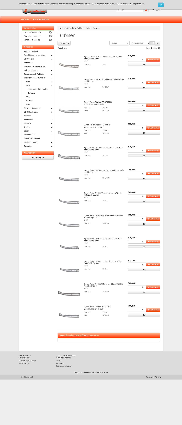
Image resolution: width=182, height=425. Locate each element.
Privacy (58, 360)
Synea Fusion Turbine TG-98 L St (97, 125)
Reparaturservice (41, 19)
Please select (38, 157)
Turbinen (31, 93)
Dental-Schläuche (39, 142)
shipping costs (103, 372)
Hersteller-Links (24, 358)
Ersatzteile (39, 146)
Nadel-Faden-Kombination (39, 55)
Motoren (39, 116)
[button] (152, 43)
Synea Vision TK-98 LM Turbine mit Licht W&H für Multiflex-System (103, 285)
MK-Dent (29, 101)
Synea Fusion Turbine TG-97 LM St (98, 102)
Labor (39, 131)
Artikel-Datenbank (31, 51)
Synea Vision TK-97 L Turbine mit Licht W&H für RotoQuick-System (103, 239)
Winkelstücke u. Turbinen (74, 28)
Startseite (25, 19)
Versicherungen (24, 363)
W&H (88, 28)
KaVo (40, 82)
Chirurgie (39, 123)
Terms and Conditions (63, 358)
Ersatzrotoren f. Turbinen (39, 74)
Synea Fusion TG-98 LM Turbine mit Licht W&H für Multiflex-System (104, 80)
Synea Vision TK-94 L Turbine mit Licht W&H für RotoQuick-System (103, 194)
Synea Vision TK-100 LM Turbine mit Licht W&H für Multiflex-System (104, 171)
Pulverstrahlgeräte (39, 70)
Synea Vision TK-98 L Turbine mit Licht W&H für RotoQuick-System (103, 262)
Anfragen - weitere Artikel (27, 360)
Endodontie (39, 119)
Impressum (59, 363)
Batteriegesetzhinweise (64, 366)
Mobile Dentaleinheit (32, 138)
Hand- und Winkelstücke (37, 89)
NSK (28, 97)
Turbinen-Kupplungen (39, 108)
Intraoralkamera (39, 135)
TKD (28, 104)
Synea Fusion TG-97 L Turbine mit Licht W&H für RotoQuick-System (103, 58)
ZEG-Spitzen (39, 59)
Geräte (39, 127)
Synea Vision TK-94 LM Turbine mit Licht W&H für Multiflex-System (103, 217)
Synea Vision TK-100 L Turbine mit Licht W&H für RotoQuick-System (103, 148)
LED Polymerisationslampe (34, 66)
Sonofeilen (28, 63)
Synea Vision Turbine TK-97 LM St (97, 307)
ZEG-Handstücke (39, 112)
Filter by (64, 43)
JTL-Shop (158, 377)
